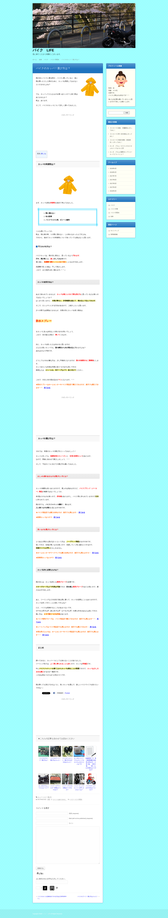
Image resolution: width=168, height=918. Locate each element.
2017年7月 (113, 176)
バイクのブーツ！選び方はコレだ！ (55, 759)
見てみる (47, 388)
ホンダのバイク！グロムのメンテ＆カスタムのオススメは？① (79, 761)
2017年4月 (113, 187)
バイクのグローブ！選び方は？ (43, 759)
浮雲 (48, 799)
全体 (112, 216)
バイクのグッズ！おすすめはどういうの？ (91, 787)
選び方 (50, 797)
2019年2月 (113, 172)
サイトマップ (115, 230)
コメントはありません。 (60, 799)
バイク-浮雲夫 (78, 799)
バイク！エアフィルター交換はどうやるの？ (55, 787)
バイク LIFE (43, 50)
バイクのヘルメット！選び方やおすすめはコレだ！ (67, 760)
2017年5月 (113, 183)
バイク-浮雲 (114, 209)
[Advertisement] (68, 132)
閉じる (43, 153)
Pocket (67, 693)
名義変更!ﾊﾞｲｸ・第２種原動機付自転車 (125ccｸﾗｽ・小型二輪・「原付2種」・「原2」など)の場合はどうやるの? (91, 764)
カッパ (39, 797)
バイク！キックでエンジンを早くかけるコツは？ (79, 787)
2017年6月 (113, 179)
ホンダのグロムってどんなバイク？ (44, 787)
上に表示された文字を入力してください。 (51, 879)
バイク (44, 797)
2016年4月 (113, 191)
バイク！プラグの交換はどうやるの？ (67, 787)
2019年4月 (113, 168)
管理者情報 (114, 234)
